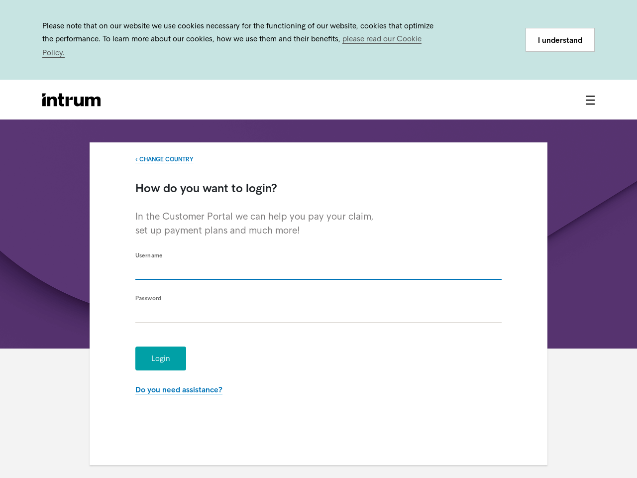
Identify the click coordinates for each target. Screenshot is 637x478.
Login (160, 358)
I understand (560, 40)
